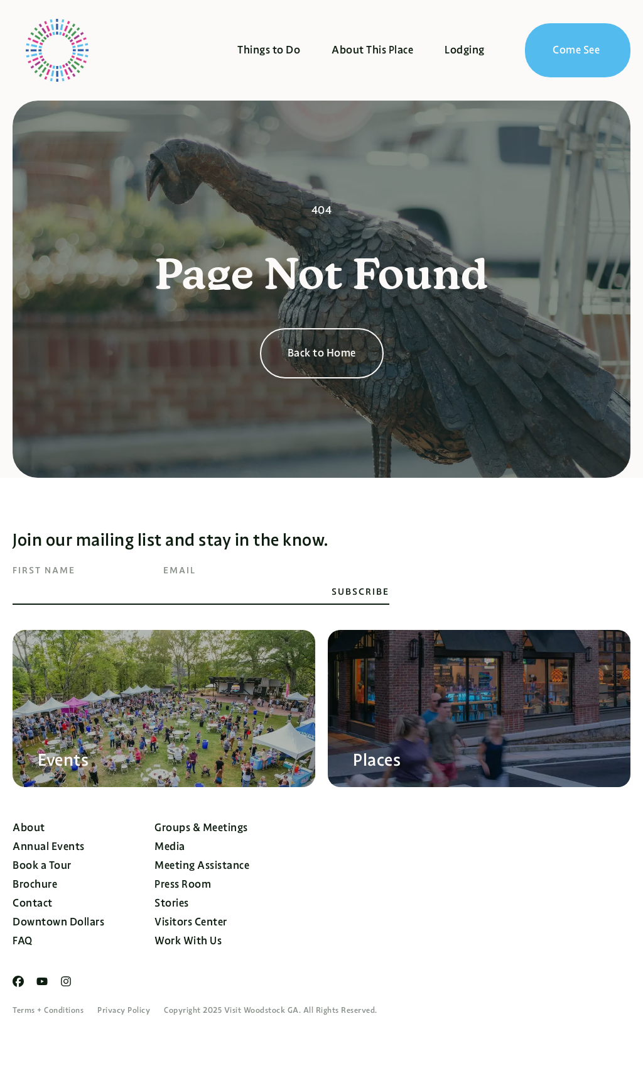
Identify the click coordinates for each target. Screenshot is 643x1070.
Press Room (182, 884)
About (29, 827)
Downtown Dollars (58, 922)
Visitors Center (190, 922)
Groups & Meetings (201, 827)
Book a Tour (42, 865)
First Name (44, 570)
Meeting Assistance (201, 865)
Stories (171, 903)
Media (169, 846)
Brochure (35, 884)
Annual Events (49, 846)
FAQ (23, 940)
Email (179, 570)
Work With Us (188, 940)
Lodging (465, 50)
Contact (33, 903)
